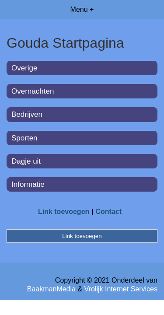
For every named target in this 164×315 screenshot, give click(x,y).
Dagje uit (26, 161)
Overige (24, 68)
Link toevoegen (63, 211)
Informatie (28, 184)
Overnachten (32, 91)
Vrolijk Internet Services (120, 289)
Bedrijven (26, 114)
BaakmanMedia (51, 289)
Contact (108, 211)
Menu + (82, 9)
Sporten (24, 138)
